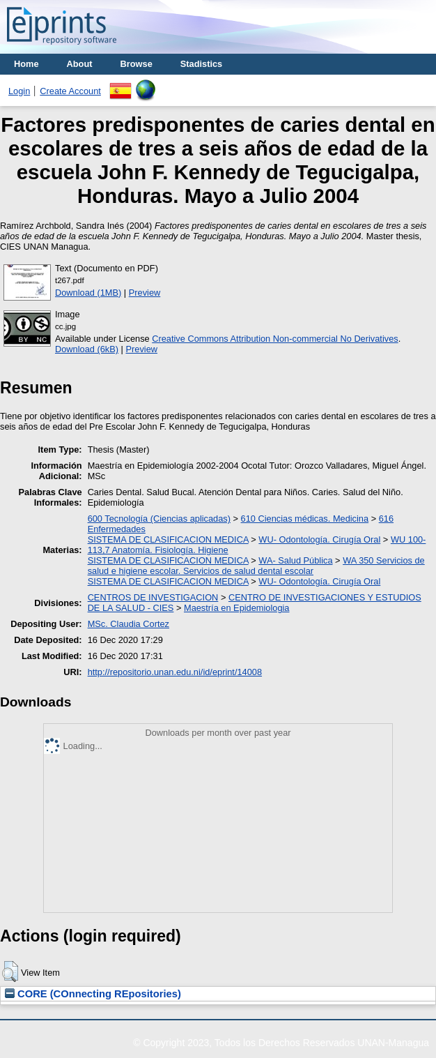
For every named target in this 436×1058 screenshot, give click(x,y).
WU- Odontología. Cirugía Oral (319, 539)
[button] (10, 971)
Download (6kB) (86, 349)
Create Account (70, 91)
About (80, 64)
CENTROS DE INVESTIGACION (153, 597)
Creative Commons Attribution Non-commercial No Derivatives (275, 338)
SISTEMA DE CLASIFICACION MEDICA (168, 539)
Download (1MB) (88, 292)
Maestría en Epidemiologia (237, 608)
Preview (145, 292)
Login (19, 91)
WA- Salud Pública (295, 560)
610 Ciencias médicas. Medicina (305, 518)
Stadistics (201, 64)
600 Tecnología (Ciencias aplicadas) (159, 518)
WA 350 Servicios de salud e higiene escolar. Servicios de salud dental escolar (256, 565)
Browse (136, 64)
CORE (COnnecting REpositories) (93, 993)
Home (26, 64)
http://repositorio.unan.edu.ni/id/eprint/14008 (175, 672)
